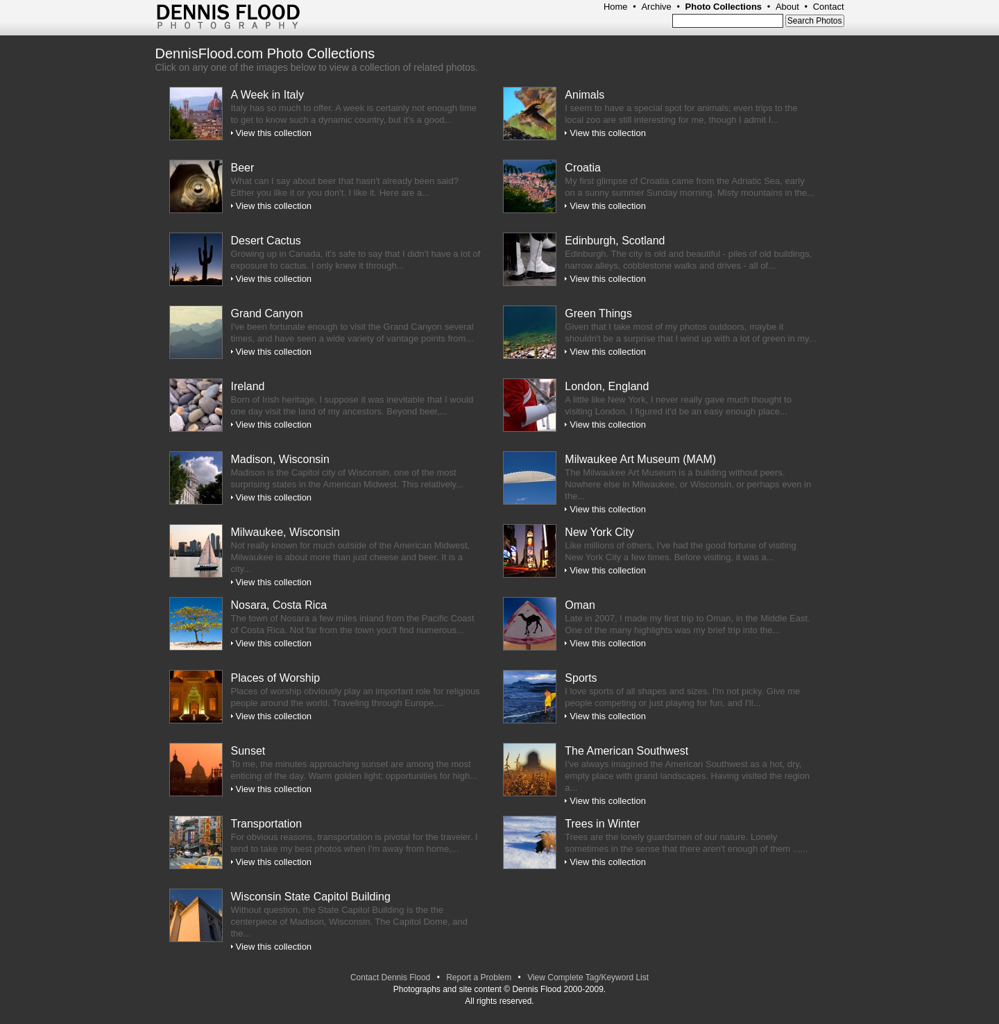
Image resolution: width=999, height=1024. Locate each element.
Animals (584, 95)
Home (616, 6)
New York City (599, 532)
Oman (580, 605)
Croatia (583, 168)
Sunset (248, 751)
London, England (607, 386)
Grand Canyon (267, 313)
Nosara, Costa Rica (279, 605)
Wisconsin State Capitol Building (311, 897)
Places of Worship (276, 678)
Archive (656, 6)
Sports (581, 678)
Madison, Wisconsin (280, 459)
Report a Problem (478, 977)
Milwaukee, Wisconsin (285, 532)
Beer (243, 168)
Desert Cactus (266, 240)
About (787, 6)
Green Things (598, 313)
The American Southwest (626, 751)
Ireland (248, 386)
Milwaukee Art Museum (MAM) (640, 459)
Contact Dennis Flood (390, 977)
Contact (828, 6)
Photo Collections (723, 6)
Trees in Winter (602, 824)
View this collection (274, 133)
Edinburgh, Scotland (615, 240)
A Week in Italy (268, 95)
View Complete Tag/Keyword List (588, 977)
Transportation (266, 824)
